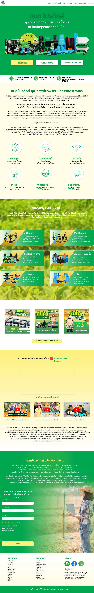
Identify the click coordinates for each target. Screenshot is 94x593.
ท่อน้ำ (76, 274)
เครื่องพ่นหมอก (81, 115)
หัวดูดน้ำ (26, 118)
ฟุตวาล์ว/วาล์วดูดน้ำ (82, 254)
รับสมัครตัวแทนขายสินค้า (10, 526)
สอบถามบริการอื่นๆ (8, 531)
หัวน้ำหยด (10, 581)
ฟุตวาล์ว (73, 115)
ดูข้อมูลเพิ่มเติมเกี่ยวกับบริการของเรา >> (45, 122)
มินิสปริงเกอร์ (49, 115)
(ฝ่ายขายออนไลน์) (20, 79)
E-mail (4, 515)
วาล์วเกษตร (29, 274)
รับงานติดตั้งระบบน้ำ (8, 528)
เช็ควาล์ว (67, 115)
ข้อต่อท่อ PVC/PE (32, 254)
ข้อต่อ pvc (57, 115)
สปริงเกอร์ (40, 115)
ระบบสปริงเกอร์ (39, 561)
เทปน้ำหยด (76, 130)
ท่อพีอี (15, 118)
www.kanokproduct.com (31, 472)
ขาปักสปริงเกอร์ (40, 570)
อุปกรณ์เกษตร (27, 104)
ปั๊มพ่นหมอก (39, 575)
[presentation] (13, 536)
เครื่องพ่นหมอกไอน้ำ (41, 564)
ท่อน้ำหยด (10, 579)
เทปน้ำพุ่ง (40, 118)
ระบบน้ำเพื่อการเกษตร (41, 476)
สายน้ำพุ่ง (38, 566)
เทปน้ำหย (33, 118)
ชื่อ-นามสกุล (5, 500)
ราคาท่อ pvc (10, 564)
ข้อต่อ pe (20, 118)
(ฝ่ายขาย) (42, 80)
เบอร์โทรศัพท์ (6, 507)
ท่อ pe (62, 115)
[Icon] (51, 358)
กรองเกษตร (39, 574)
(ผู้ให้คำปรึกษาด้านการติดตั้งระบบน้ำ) (73, 80)
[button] (47, 62)
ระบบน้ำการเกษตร (43, 104)
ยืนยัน (18, 543)
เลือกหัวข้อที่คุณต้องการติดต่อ (11, 523)
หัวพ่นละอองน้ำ (39, 567)
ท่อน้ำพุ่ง (38, 577)
